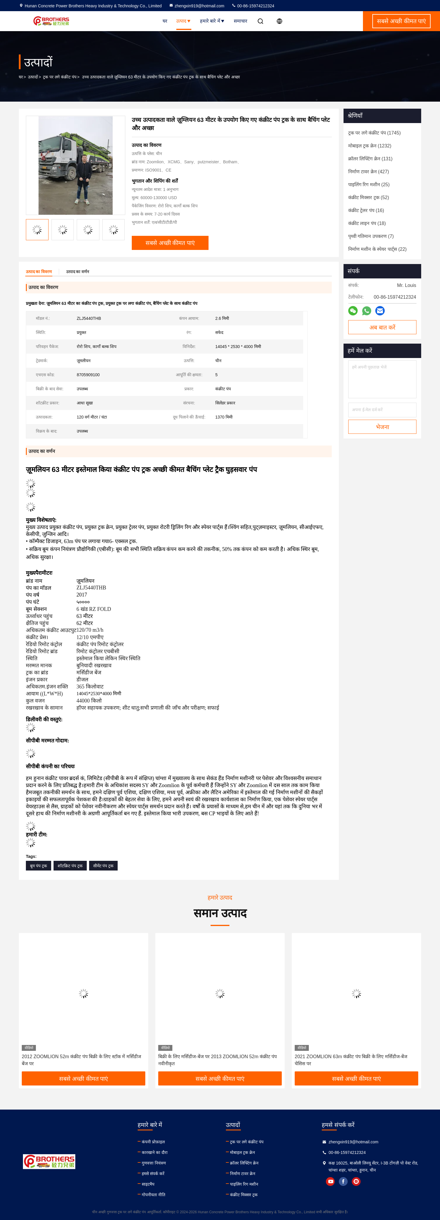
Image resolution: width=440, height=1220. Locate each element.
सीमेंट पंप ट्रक (103, 865)
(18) (367, 223)
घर (165, 21)
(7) (371, 236)
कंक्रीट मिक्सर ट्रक (244, 1194)
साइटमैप (148, 1184)
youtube (330, 1181)
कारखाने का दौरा (155, 1152)
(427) (368, 171)
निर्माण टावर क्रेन (242, 1173)
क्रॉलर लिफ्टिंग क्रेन (244, 1163)
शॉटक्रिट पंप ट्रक (70, 865)
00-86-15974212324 (252, 6)
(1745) (374, 132)
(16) (366, 210)
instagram (356, 1181)
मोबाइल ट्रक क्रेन (242, 1152)
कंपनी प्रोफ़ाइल (153, 1142)
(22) (377, 249)
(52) (368, 197)
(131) (370, 158)
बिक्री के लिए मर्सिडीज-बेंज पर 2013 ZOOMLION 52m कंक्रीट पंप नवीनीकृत (217, 1060)
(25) (369, 184)
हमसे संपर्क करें (153, 1173)
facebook (343, 1181)
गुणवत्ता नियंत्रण (154, 1163)
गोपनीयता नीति (153, 1194)
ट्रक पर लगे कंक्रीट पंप (59, 77)
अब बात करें (382, 327)
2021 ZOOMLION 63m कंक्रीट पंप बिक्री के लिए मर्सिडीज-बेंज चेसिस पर (351, 1060)
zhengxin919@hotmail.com (196, 6)
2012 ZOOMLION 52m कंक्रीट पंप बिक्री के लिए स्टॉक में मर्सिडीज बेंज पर (81, 1060)
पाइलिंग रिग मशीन (244, 1184)
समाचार (240, 21)
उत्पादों (33, 77)
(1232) (369, 145)
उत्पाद (183, 21)
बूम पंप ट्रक (38, 865)
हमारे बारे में (212, 21)
